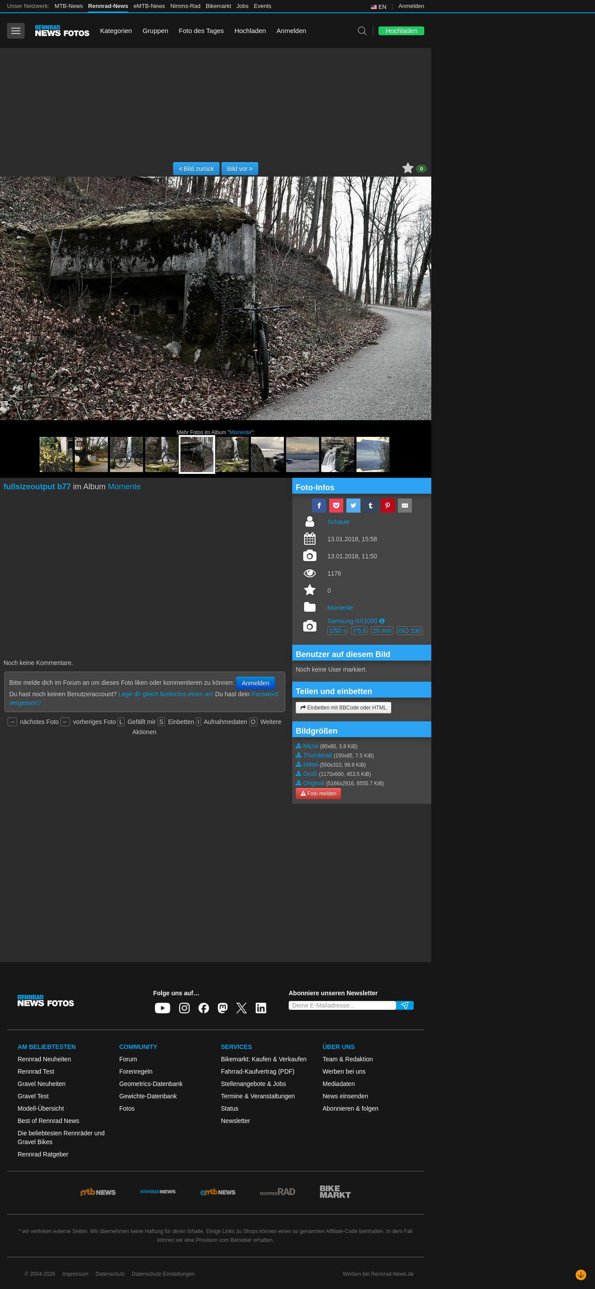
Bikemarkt (218, 6)
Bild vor (240, 168)
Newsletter (235, 1120)
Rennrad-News (108, 6)
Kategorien (116, 30)
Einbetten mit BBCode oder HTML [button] (343, 708)
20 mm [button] (382, 630)
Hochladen (250, 30)
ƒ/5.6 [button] (359, 630)
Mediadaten (339, 1083)
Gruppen (155, 30)
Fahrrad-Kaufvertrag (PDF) (257, 1071)
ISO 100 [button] (409, 630)
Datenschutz (110, 1274)
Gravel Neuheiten (42, 1083)
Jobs (242, 6)
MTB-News (69, 6)
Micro (310, 746)
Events (263, 6)
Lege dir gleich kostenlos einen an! (165, 694)
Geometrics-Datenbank (151, 1083)
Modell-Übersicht (41, 1108)
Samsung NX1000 (352, 620)
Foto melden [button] (318, 793)
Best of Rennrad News (48, 1120)
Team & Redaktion (348, 1059)
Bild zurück (196, 168)
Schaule (338, 521)
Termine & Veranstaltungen (258, 1096)
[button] (382, 620)
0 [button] (421, 169)
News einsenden (345, 1096)
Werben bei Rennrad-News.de (378, 1274)
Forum (128, 1059)
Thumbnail (317, 755)
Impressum (75, 1274)
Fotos (127, 1108)
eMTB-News (149, 6)
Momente (240, 432)
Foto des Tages (201, 30)
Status (230, 1108)
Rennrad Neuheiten (44, 1059)
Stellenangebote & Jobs (253, 1083)
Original (313, 783)
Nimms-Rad (185, 6)
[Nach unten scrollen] (581, 1275)
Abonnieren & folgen (350, 1108)
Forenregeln (136, 1071)
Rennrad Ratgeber (43, 1154)
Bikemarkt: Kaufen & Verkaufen (264, 1059)
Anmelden (411, 6)
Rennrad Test (36, 1071)
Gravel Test (33, 1096)
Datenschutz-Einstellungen (163, 1274)
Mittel (310, 764)
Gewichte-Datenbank (148, 1096)
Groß (310, 773)
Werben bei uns (344, 1071)
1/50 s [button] (337, 630)
